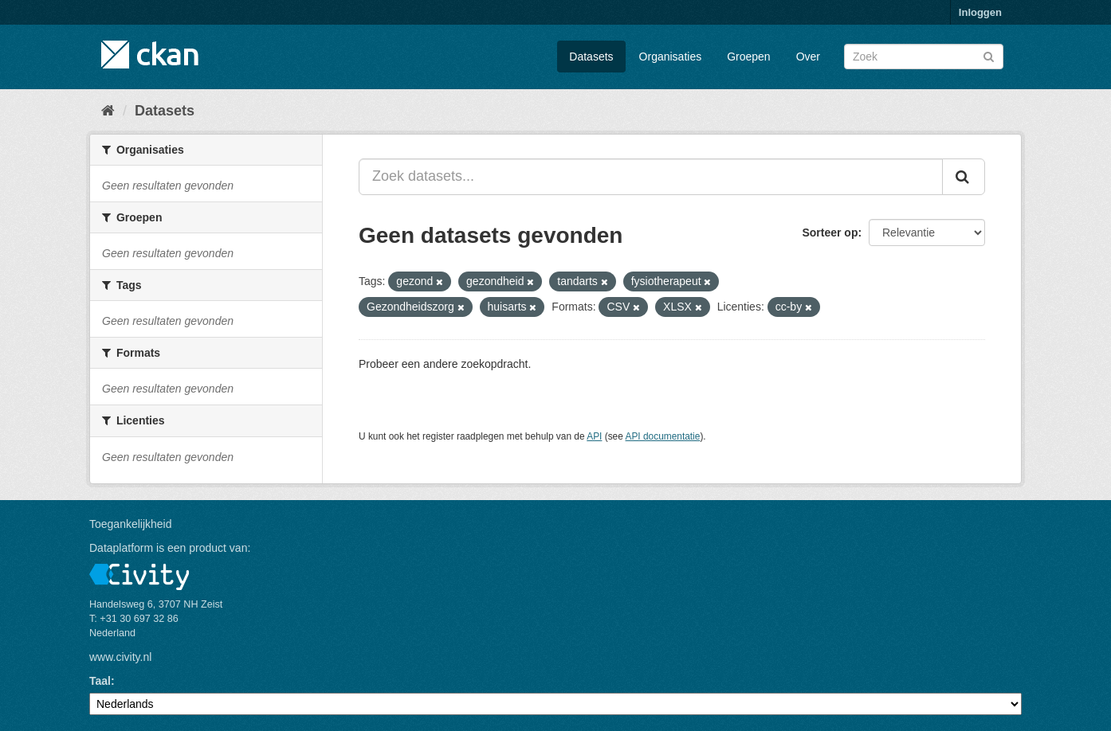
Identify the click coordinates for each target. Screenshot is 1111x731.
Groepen (748, 56)
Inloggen (980, 12)
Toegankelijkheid (130, 524)
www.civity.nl (120, 657)
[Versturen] (988, 55)
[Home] (108, 111)
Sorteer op (830, 232)
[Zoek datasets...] (651, 176)
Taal (100, 680)
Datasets (591, 56)
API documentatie (663, 436)
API (594, 436)
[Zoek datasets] (923, 56)
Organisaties (670, 56)
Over (808, 56)
